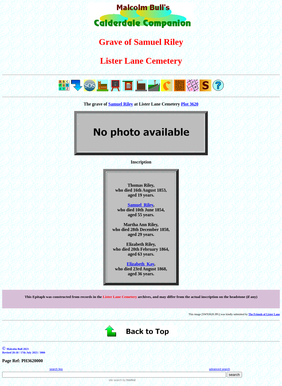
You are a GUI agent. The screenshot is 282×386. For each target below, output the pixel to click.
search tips (56, 369)
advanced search (219, 369)
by (128, 380)
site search (115, 380)
